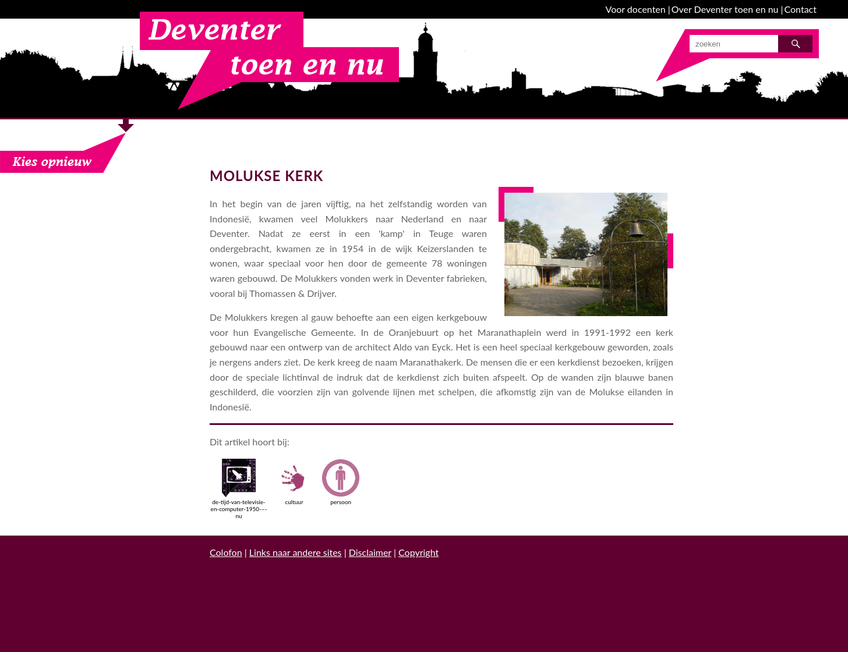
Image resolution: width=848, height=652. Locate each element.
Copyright (418, 552)
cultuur (294, 482)
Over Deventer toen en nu (725, 9)
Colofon (226, 552)
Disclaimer (370, 552)
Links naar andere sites (295, 552)
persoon (340, 482)
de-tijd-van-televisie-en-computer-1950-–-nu (239, 489)
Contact (801, 9)
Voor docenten (636, 9)
